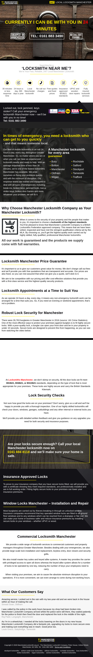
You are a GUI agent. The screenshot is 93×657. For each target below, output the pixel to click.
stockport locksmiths (11, 651)
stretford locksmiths (69, 653)
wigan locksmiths (38, 653)
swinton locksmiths (53, 653)
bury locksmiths (82, 651)
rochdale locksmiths (67, 651)
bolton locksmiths (23, 653)
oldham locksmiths (51, 651)
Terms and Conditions (63, 647)
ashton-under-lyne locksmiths (32, 651)
